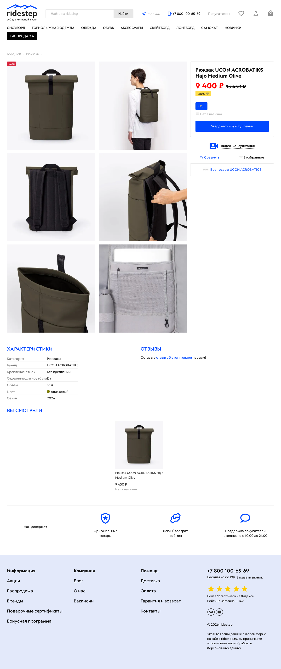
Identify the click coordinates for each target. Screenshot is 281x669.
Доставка (150, 581)
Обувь (108, 28)
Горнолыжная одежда (53, 28)
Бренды (15, 601)
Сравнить (209, 157)
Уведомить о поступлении (232, 126)
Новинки (233, 28)
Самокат (209, 28)
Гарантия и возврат (161, 601)
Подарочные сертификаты (35, 611)
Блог (78, 581)
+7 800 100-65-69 (186, 13)
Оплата (148, 591)
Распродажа (22, 36)
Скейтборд (160, 28)
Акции (13, 581)
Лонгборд (185, 28)
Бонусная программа (29, 621)
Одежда (88, 28)
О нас (80, 591)
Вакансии (84, 601)
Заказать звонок (249, 577)
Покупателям (219, 13)
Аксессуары (131, 28)
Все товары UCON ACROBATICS (235, 169)
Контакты (151, 611)
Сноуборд (16, 28)
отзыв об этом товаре (174, 357)
